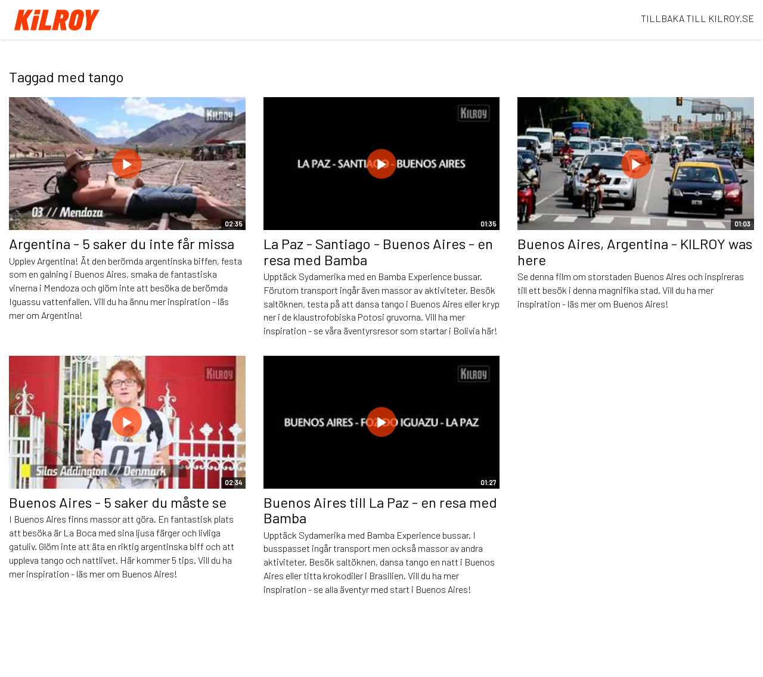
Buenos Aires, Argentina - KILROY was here (634, 251)
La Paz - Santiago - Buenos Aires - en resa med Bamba (378, 251)
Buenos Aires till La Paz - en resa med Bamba (380, 509)
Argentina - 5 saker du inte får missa (121, 243)
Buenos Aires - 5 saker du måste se (118, 502)
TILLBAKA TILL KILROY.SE (697, 18)
